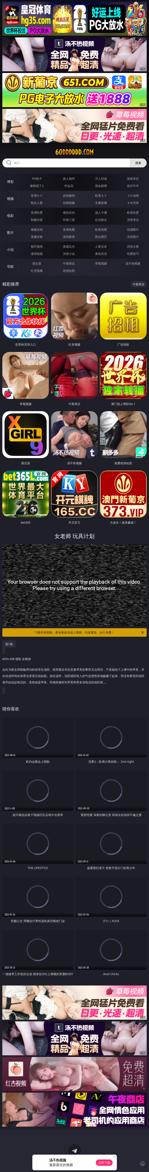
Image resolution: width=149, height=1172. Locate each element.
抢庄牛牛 (133, 186)
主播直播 (101, 203)
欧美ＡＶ (101, 195)
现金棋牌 (101, 186)
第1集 (9, 644)
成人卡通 (101, 212)
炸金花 (68, 186)
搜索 (138, 163)
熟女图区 (101, 237)
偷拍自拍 (69, 212)
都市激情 (37, 246)
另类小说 (69, 254)
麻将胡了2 (37, 186)
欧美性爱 (133, 212)
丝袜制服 (69, 203)
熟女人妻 (37, 203)
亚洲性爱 (37, 212)
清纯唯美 (69, 237)
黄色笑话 (101, 254)
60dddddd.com (74, 152)
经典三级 (69, 220)
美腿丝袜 (37, 237)
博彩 (10, 181)
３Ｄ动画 (133, 195)
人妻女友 (101, 246)
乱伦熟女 (101, 220)
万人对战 (101, 179)
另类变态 (133, 220)
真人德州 (69, 179)
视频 (10, 198)
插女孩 (36, 263)
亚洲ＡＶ (37, 195)
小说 (10, 249)
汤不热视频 (133, 263)
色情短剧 (69, 271)
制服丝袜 (37, 220)
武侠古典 (133, 246)
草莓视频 (101, 263)
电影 (10, 215)
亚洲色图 (69, 229)
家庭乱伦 (69, 246)
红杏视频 (37, 271)
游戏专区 (133, 179)
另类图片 (133, 237)
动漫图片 (133, 229)
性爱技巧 (133, 254)
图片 (10, 232)
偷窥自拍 (37, 229)
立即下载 (104, 1163)
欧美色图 (101, 229)
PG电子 (37, 179)
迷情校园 (37, 254)
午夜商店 (69, 263)
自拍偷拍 (69, 195)
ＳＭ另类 (133, 203)
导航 (10, 266)
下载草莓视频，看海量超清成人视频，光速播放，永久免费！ (89, 632)
